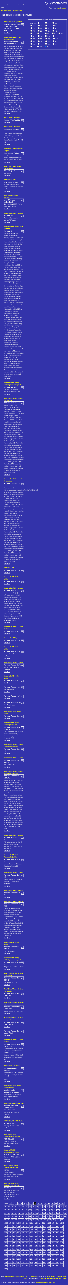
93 (16, 1220)
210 (31, 1246)
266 (31, 1259)
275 (10, 1262)
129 (44, 1226)
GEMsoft (16, 1066)
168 (31, 1236)
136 (14, 1229)
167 (27, 1236)
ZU (40, 47)
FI (55, 28)
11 (42, 1203)
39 (16, 1210)
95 (23, 1220)
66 (47, 1213)
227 (44, 1249)
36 (5, 1210)
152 (23, 1233)
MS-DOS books (6, 10)
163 (10, 1236)
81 (37, 1216)
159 (53, 1233)
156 (40, 1233)
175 (61, 1236)
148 (5, 1233)
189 (61, 1239)
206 (14, 1246)
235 (18, 1252)
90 (5, 1220)
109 (18, 1223)
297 (44, 1265)
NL (41, 28)
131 (53, 1226)
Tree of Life (23, 1276)
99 (37, 1220)
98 (33, 1220)
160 (57, 1233)
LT (41, 36)
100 (41, 1220)
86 (54, 1216)
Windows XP (8, 148)
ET (48, 28)
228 (49, 1249)
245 (61, 1252)
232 (5, 1252)
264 (23, 1259)
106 (5, 1223)
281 (36, 1262)
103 (54, 1220)
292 (23, 1265)
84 (47, 1216)
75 (16, 1216)
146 (57, 1229)
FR (34, 31)
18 (5, 1206)
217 (61, 1246)
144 (49, 1229)
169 (36, 1236)
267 (36, 1259)
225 (36, 1249)
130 (49, 1226)
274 (5, 1262)
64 (40, 1213)
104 (58, 1220)
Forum (65, 1278)
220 (14, 1249)
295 (36, 1265)
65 (44, 1213)
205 (10, 1246)
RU (56, 39)
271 (53, 1259)
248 (14, 1256)
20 (12, 1206)
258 (57, 1256)
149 (10, 1233)
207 (18, 1246)
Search (26, 1278)
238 (31, 1252)
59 (23, 1213)
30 (47, 1206)
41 (23, 1210)
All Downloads (33, 1276)
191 (10, 1242)
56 (12, 1213)
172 (49, 1236)
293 (27, 1265)
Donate (49, 1278)
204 (5, 1246)
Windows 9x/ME (9, 226)
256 (49, 1256)
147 (61, 1229)
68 (54, 1213)
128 (40, 1226)
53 (65, 1210)
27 (37, 1206)
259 (61, 1256)
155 (36, 1233)
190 (5, 1242)
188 (57, 1239)
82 (40, 1216)
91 (9, 1220)
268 (40, 1259)
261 (10, 1259)
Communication (9, 1136)
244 (57, 1252)
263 (18, 1259)
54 (5, 1213)
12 (45, 1203)
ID (48, 33)
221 (18, 1249)
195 (27, 1242)
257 (53, 1256)
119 (61, 1223)
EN (41, 23)
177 (10, 1239)
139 (27, 1229)
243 (53, 1252)
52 (61, 1210)
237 (27, 1252)
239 (36, 1252)
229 (53, 1249)
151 (18, 1233)
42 (26, 1210)
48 (47, 1210)
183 (36, 1239)
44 (33, 1210)
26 (33, 1206)
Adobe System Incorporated (13, 385)
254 (40, 1256)
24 (26, 1206)
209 (27, 1246)
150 (14, 1233)
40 (19, 1210)
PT (34, 39)
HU (41, 33)
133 (61, 1226)
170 (40, 1236)
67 (51, 1213)
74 (12, 1216)
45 (37, 1210)
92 (12, 1220)
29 (44, 1206)
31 (51, 1206)
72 (5, 1216)
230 (57, 1249)
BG (34, 26)
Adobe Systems (9, 1087)
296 (40, 1265)
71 (65, 1213)
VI (33, 47)
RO (49, 39)
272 (57, 1259)
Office (15, 398)
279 (27, 1262)
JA (62, 33)
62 (33, 1213)
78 (26, 1216)
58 (19, 1213)
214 (49, 1246)
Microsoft (7, 197)
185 (44, 1239)
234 (14, 1252)
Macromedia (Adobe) (10, 857)
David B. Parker (18, 1121)
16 (59, 1203)
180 (23, 1239)
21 (16, 1206)
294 (31, 1265)
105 (62, 1220)
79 (30, 1216)
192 (14, 1242)
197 (36, 1242)
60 (26, 1213)
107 (10, 1223)
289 (10, 1265)
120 (5, 1226)
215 (53, 1246)
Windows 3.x (8, 37)
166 (23, 1236)
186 (49, 1239)
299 (53, 1265)
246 (5, 1256)
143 (44, 1229)
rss (54, 1282)
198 (40, 1242)
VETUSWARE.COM (56, 2)
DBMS (15, 37)
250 (23, 1256)
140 (31, 1229)
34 (61, 1206)
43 (30, 1210)
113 (36, 1223)
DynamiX (17, 117)
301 (61, 1265)
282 (40, 1262)
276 (14, 1262)
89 (65, 1216)
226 (40, 1249)
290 (14, 1265)
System (15, 195)
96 (26, 1220)
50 (54, 1210)
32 (54, 1206)
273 (61, 1259)
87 (58, 1216)
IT (55, 33)
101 (45, 1220)
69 (58, 1213)
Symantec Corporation (11, 1185)
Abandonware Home (12, 1276)
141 (36, 1229)
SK (41, 41)
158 (49, 1233)
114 (40, 1223)
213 (44, 1246)
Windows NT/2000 (10, 711)
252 (31, 1256)
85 (51, 1216)
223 (27, 1249)
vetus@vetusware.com (43, 1282)
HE (56, 31)
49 (51, 1210)
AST (14, 180)
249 (18, 1256)
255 (44, 1256)
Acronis (20, 1103)
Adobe (20, 213)
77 (23, 1216)
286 (57, 1262)
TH (34, 44)
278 (23, 1262)
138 (23, 1229)
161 (61, 1233)
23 (23, 1206)
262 (14, 1259)
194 (23, 1242)
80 (33, 1216)
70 (61, 1213)
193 (18, 1242)
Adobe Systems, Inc (10, 725)
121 (10, 1226)
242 (49, 1252)
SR (34, 41)
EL (48, 31)
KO (34, 36)
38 (12, 1210)
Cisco (17, 1152)
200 (49, 1242)
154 (31, 1233)
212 (40, 1246)
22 (19, 1206)
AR (55, 23)
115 (44, 1223)
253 (36, 1256)
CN (49, 26)
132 (57, 1226)
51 (58, 1210)
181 (27, 1239)
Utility (10, 22)
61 (30, 1213)
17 (63, 1203)
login (58, 8)
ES (48, 41)
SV (56, 41)
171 (44, 1236)
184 (40, 1239)
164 (14, 1236)
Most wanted (51, 1276)
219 (10, 1249)
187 (53, 1239)
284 (49, 1262)
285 (53, 1262)
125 (27, 1226)
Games (10, 117)
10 (38, 1203)
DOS (5, 22)
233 (10, 1252)
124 (23, 1226)
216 (57, 1246)
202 (57, 1242)
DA (34, 28)
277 (18, 1262)
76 (19, 1216)
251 (27, 1256)
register (64, 8)
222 (23, 1249)
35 (65, 1206)
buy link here (17, 10)
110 (23, 1223)
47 (44, 1210)
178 (14, 1239)
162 (5, 1236)
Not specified (17, 22)
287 (61, 1262)
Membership (57, 1278)
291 (18, 1265)
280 (31, 1262)
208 (23, 1246)
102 (49, 1220)
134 (5, 1229)
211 (36, 1246)
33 (58, 1206)
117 (53, 1223)
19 (9, 1206)
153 (27, 1233)
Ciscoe (17, 1136)
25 (30, 1206)
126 (31, 1226)
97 (30, 1220)
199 (44, 1242)
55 (9, 1213)
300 (57, 1265)
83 (44, 1216)
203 (61, 1242)
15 (56, 1203)
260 (5, 1259)
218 (5, 1249)
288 (5, 1265)
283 (44, 1262)
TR (41, 44)
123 (18, 1226)
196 (31, 1242)
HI (33, 33)
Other (15, 148)
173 (53, 1236)
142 (40, 1229)
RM (41, 39)
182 (31, 1239)
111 (27, 1223)
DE (41, 31)
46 (40, 1210)
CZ (56, 26)
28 (40, 1206)
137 (18, 1229)
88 (61, 1216)
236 (23, 1252)
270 (49, 1259)
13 (49, 1203)
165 (18, 1236)
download (7, 33)
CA (41, 26)
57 (16, 1213)
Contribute (42, 1278)
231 (61, 1249)
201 (53, 1242)
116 (49, 1223)
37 (9, 1210)
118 (57, 1223)
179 (18, 1239)
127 (36, 1226)
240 (40, 1252)
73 (9, 1216)
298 (49, 1265)
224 (31, 1249)
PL (56, 36)
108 (14, 1223)
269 (44, 1259)
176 (5, 1239)
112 (31, 1223)
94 (19, 1220)
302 (5, 1269)
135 (10, 1229)
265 (27, 1259)
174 (57, 1236)
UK (48, 44)
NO (48, 36)
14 (52, 1203)
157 (44, 1233)
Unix (5, 989)
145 (53, 1229)
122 (14, 1226)
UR (56, 44)
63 (37, 1213)
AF (48, 23)
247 (10, 1256)
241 (44, 1252)
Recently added (62, 1276)
